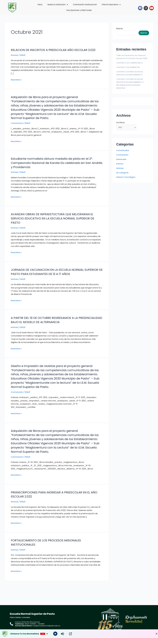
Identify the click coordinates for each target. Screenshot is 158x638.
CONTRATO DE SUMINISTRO (129, 70)
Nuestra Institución (57, 4)
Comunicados (123, 154)
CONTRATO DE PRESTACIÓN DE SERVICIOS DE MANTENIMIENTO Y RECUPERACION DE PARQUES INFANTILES (132, 86)
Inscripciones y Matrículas (79, 10)
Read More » (17, 83)
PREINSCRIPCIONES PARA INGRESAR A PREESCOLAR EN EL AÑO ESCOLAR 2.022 (54, 502)
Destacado (121, 162)
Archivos (120, 125)
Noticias (15, 59)
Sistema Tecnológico (126, 180)
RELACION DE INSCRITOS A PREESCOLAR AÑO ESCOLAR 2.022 (52, 52)
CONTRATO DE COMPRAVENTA (131, 65)
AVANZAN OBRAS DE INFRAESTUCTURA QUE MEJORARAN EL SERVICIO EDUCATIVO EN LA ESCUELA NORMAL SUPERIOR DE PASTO (56, 222)
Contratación (17, 127)
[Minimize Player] (154, 634)
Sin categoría (122, 176)
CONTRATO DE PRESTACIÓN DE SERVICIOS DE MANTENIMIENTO (131, 76)
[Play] (55, 634)
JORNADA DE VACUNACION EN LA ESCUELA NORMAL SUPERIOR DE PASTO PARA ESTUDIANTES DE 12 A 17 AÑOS (54, 276)
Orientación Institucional (85, 4)
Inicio (40, 4)
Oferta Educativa (111, 4)
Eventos (120, 167)
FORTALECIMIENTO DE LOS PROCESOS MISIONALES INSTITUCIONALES (49, 550)
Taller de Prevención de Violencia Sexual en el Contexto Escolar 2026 (132, 58)
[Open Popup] (71, 634)
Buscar (119, 28)
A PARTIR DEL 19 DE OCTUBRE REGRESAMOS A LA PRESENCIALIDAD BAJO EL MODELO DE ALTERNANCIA (51, 324)
